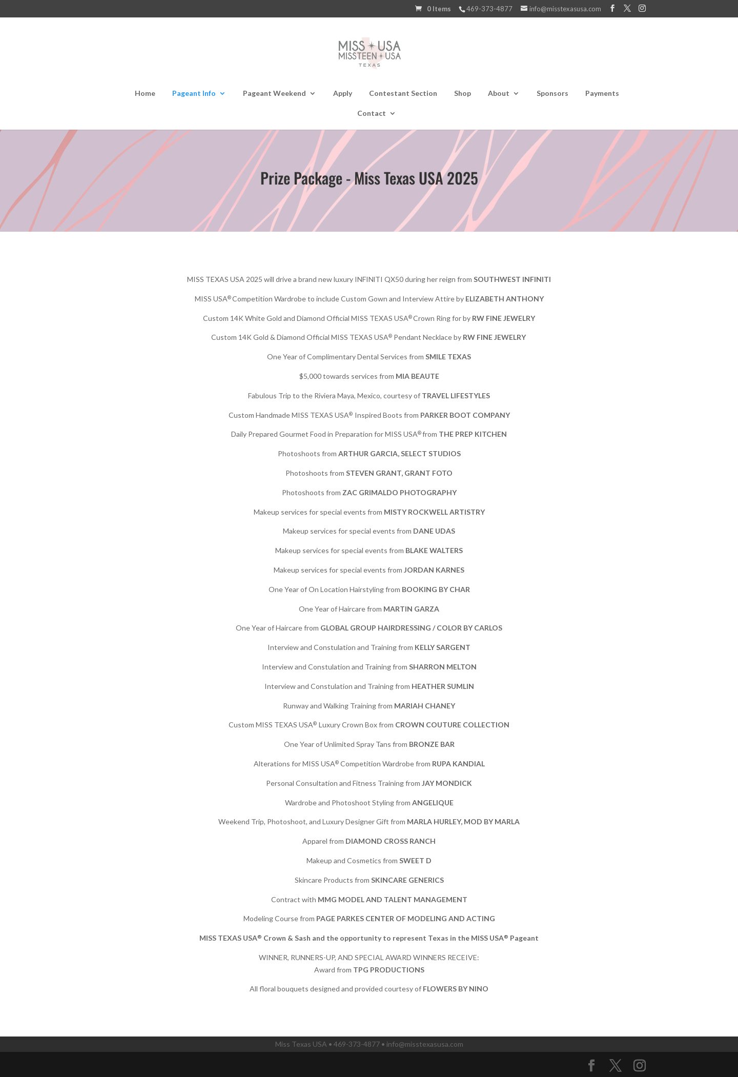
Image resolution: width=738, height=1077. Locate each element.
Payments (602, 93)
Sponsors (552, 93)
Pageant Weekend (274, 93)
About (498, 93)
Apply (342, 93)
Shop (462, 93)
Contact (371, 113)
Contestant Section (403, 93)
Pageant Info (194, 93)
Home (145, 93)
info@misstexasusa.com (424, 1044)
